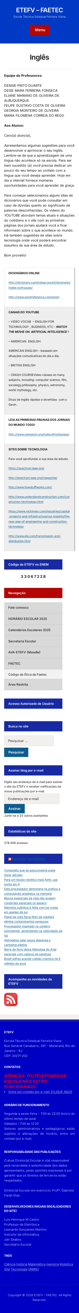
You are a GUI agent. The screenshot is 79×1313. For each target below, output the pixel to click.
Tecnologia (19, 1269)
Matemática (36, 1264)
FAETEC (14, 663)
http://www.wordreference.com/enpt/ (34, 297)
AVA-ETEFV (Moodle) (24, 652)
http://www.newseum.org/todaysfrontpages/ (39, 434)
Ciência (9, 1264)
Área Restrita (18, 684)
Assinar (14, 808)
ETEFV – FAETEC (39, 10)
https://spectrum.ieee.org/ (26, 468)
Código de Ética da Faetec (27, 674)
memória (52, 1264)
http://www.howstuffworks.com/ (30, 487)
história (21, 1264)
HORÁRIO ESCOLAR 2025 (27, 619)
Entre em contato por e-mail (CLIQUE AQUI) (40, 1092)
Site (7, 1269)
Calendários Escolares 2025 (29, 630)
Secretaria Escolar (22, 641)
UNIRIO (33, 1269)
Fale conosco (18, 607)
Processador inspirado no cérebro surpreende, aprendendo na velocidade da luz (33, 930)
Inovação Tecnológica (28, 859)
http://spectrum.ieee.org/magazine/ (33, 477)
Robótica (66, 1264)
